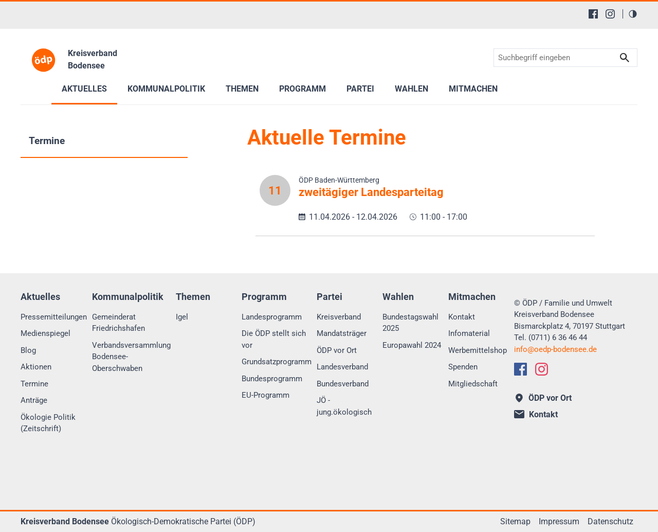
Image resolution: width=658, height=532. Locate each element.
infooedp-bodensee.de (555, 349)
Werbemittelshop (477, 350)
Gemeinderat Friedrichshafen (118, 322)
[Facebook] (593, 14)
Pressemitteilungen (54, 317)
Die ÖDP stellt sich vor (274, 339)
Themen (242, 89)
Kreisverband (339, 317)
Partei (360, 89)
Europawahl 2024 (411, 345)
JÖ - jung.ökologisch (344, 406)
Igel (182, 317)
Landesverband (342, 366)
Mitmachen (473, 89)
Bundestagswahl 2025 (410, 322)
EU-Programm (265, 395)
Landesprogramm (272, 317)
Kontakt (461, 317)
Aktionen (36, 366)
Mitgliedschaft (473, 383)
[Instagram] (610, 14)
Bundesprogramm (272, 378)
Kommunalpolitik (166, 89)
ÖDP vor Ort (337, 350)
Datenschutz (610, 521)
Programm (302, 89)
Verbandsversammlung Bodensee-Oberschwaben (131, 357)
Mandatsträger (342, 333)
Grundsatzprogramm (277, 361)
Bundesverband (343, 383)
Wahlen (411, 89)
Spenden (463, 366)
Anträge (34, 400)
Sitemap (515, 521)
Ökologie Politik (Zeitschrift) (48, 423)
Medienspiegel (45, 333)
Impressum (559, 521)
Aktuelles (84, 89)
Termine (47, 141)
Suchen (624, 57)
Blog (28, 350)
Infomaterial (469, 333)
